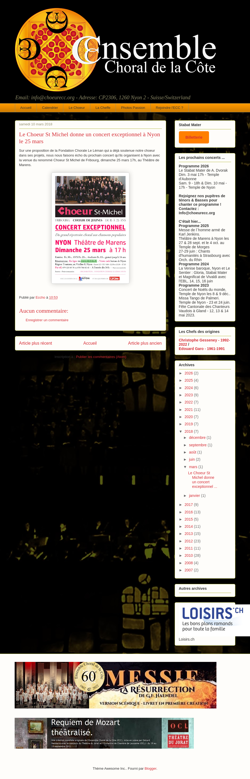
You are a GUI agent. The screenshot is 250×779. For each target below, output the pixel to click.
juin (192, 459)
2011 (189, 548)
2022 (189, 402)
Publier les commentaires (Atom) (101, 357)
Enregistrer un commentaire (47, 320)
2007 (189, 570)
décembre (198, 437)
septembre (198, 445)
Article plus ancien (145, 343)
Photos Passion (133, 108)
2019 (189, 424)
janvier (195, 495)
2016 (189, 512)
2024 (189, 388)
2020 (189, 417)
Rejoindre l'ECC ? (169, 108)
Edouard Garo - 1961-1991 (202, 349)
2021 (189, 409)
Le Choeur (77, 108)
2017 (189, 504)
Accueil (25, 108)
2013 (189, 533)
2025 (189, 380)
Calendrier (50, 108)
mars (193, 467)
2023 (189, 395)
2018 (189, 431)
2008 (189, 563)
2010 (189, 555)
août (193, 452)
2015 (189, 519)
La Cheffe (103, 108)
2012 (189, 541)
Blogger (150, 768)
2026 (189, 373)
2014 (189, 526)
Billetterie (194, 137)
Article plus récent (35, 343)
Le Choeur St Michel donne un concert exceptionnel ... (202, 479)
